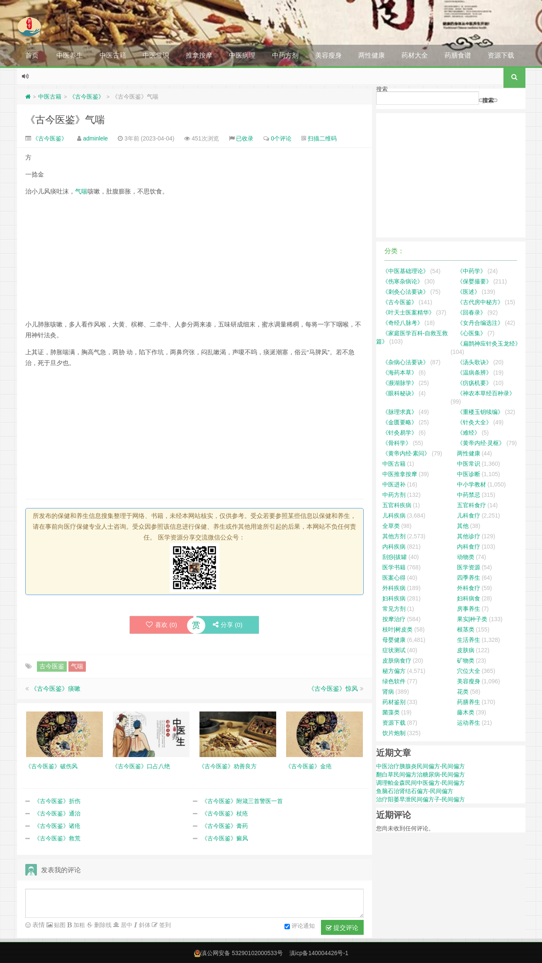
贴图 (59, 925)
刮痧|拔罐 (394, 557)
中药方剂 (285, 55)
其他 (463, 526)
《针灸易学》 (399, 432)
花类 (463, 691)
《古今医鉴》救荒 (57, 838)
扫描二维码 (322, 138)
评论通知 (299, 926)
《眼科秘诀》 (399, 393)
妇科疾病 (394, 598)
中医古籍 (113, 55)
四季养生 (468, 577)
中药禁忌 (468, 494)
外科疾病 (394, 588)
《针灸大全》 (474, 422)
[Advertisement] (194, 261)
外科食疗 (468, 588)
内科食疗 (468, 546)
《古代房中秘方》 (480, 302)
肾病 (388, 691)
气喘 (81, 191)
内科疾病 (394, 546)
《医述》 (468, 291)
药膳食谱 (458, 55)
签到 (164, 925)
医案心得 (394, 577)
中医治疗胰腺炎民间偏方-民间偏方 (420, 766)
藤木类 (465, 712)
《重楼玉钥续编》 (480, 412)
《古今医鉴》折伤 (57, 801)
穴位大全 (468, 671)
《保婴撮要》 (474, 281)
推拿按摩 (199, 55)
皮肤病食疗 (396, 660)
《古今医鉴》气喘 (65, 119)
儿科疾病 (394, 515)
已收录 (244, 138)
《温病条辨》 (474, 372)
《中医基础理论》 (405, 271)
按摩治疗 (394, 619)
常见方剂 (394, 608)
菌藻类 (391, 712)
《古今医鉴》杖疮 (225, 813)
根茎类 (465, 629)
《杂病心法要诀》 (405, 362)
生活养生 (468, 639)
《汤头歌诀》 (474, 362)
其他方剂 (394, 536)
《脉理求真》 (399, 412)
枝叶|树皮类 (397, 629)
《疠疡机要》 (474, 383)
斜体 (144, 925)
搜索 (382, 89)
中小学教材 (471, 484)
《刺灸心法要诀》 (405, 291)
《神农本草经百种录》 (486, 393)
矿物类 (465, 660)
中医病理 (242, 55)
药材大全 (414, 55)
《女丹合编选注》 (480, 322)
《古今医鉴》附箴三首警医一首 (242, 801)
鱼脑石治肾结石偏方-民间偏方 (415, 791)
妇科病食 (468, 598)
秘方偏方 (394, 671)
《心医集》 (471, 333)
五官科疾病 (396, 505)
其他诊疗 (468, 536)
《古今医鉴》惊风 (333, 688)
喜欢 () (161, 624)
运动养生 (468, 722)
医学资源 (468, 567)
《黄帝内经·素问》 (406, 453)
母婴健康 (394, 639)
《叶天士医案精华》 (408, 312)
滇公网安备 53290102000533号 (242, 953)
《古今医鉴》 (86, 96)
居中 (125, 925)
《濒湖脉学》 (399, 383)
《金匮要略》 (399, 422)
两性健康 (371, 55)
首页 (32, 55)
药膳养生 (468, 702)
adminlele (95, 138)
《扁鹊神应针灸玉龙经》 (489, 343)
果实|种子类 (472, 619)
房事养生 (468, 608)
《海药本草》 (399, 372)
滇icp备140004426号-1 (318, 953)
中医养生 (69, 55)
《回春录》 (471, 312)
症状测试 (394, 650)
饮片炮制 (394, 733)
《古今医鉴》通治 (57, 813)
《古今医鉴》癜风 (225, 838)
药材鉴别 (394, 702)
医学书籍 (394, 567)
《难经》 (468, 432)
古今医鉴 (51, 666)
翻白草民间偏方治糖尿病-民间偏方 (420, 774)
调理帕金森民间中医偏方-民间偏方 (420, 782)
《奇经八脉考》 (402, 322)
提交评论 (342, 928)
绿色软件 (394, 681)
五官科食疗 (471, 505)
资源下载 (501, 55)
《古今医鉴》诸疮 (57, 826)
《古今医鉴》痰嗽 (55, 688)
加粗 (78, 925)
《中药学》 (471, 271)
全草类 (391, 526)
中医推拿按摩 (399, 474)
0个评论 (281, 138)
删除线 (102, 925)
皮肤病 (465, 650)
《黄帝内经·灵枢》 (481, 443)
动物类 (465, 557)
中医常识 (156, 55)
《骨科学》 (396, 443)
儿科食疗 (468, 515)
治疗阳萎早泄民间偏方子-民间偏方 (420, 799)
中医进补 (394, 484)
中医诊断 (468, 474)
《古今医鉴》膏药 (225, 826)
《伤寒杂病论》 (402, 281)
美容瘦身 (328, 55)
